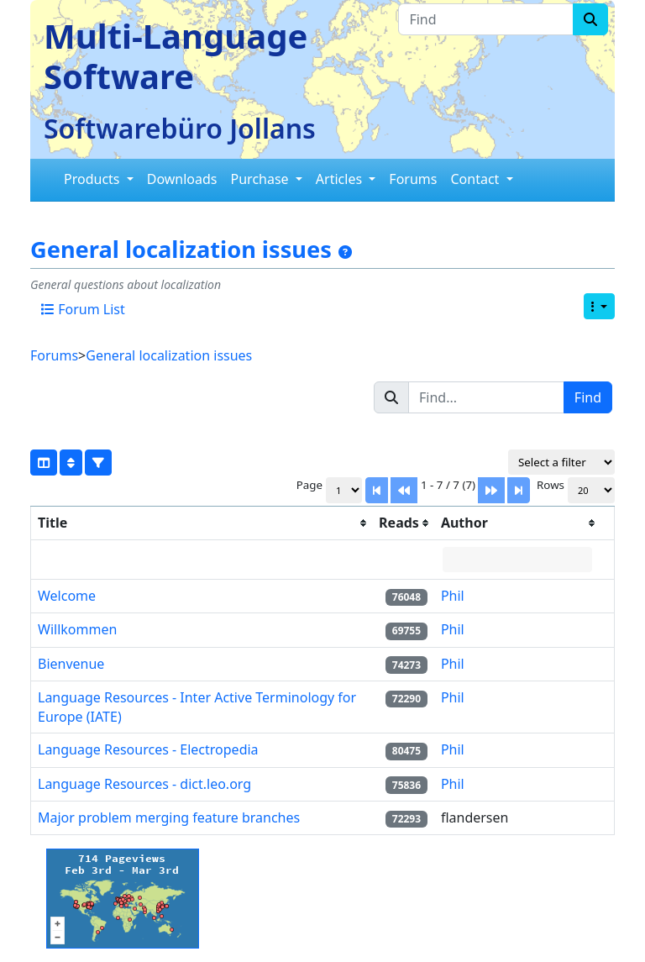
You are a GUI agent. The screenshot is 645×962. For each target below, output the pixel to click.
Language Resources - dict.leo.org (144, 784)
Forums (413, 179)
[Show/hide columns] (43, 462)
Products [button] (93, 179)
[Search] (590, 19)
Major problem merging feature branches (169, 817)
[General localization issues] (345, 252)
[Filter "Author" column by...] (517, 559)
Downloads (182, 179)
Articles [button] (340, 179)
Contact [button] (476, 179)
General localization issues (181, 249)
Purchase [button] (261, 179)
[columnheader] (202, 523)
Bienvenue (71, 663)
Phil (452, 595)
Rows (550, 484)
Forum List (83, 309)
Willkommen (77, 629)
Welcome (67, 595)
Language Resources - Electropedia (148, 749)
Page (309, 484)
